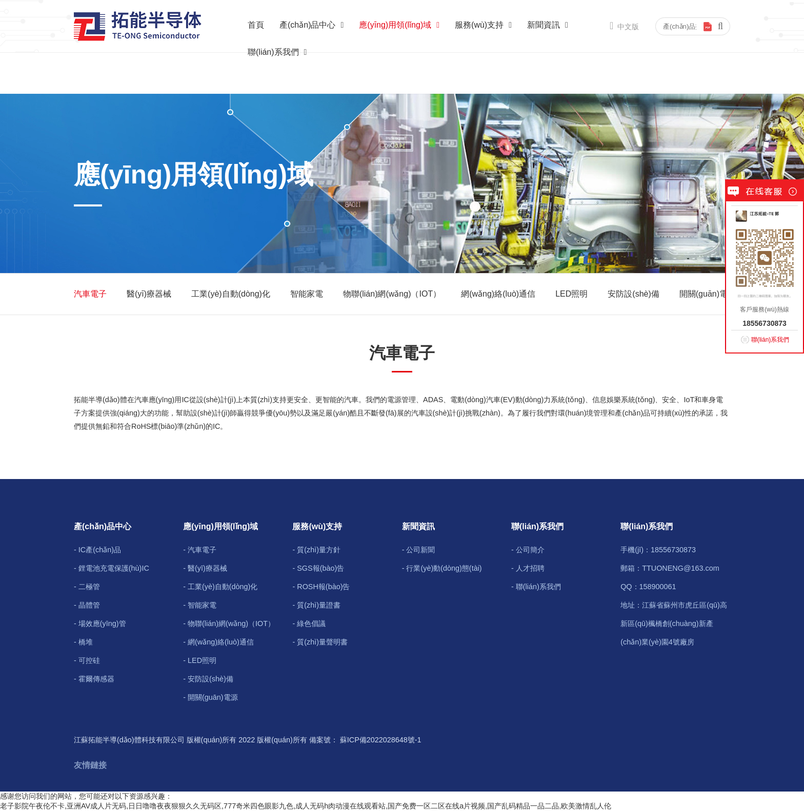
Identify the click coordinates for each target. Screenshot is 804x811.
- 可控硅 (87, 660)
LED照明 (571, 293)
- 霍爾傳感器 (94, 679)
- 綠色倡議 (309, 623)
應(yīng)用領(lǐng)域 (399, 24)
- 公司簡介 (528, 550)
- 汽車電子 (199, 550)
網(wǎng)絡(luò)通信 (498, 293)
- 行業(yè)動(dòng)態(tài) (442, 568)
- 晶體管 (87, 605)
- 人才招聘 (528, 568)
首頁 (256, 24)
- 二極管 (87, 587)
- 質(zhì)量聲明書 (320, 642)
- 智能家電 (199, 605)
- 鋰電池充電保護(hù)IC (111, 568)
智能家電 (306, 293)
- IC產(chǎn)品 (97, 550)
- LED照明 (199, 660)
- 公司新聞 (418, 550)
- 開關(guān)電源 (210, 697)
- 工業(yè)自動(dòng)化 (220, 587)
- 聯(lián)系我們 (536, 587)
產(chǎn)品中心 (311, 24)
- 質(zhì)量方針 (316, 550)
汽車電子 (90, 293)
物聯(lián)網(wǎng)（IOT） (392, 293)
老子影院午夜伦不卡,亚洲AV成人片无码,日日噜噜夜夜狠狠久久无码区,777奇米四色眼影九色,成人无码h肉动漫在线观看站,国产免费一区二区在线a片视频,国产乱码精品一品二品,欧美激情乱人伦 (305, 806)
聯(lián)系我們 (277, 52)
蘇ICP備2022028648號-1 (380, 740)
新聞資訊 (547, 24)
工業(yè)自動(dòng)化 (230, 293)
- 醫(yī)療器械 (205, 568)
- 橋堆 (83, 642)
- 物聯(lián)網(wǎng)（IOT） (229, 623)
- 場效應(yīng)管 (100, 623)
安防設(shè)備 (633, 293)
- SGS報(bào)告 (318, 568)
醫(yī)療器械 (149, 293)
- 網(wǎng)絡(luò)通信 (218, 642)
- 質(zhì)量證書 (316, 605)
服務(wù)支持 (483, 24)
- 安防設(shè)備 (208, 679)
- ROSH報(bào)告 (321, 587)
